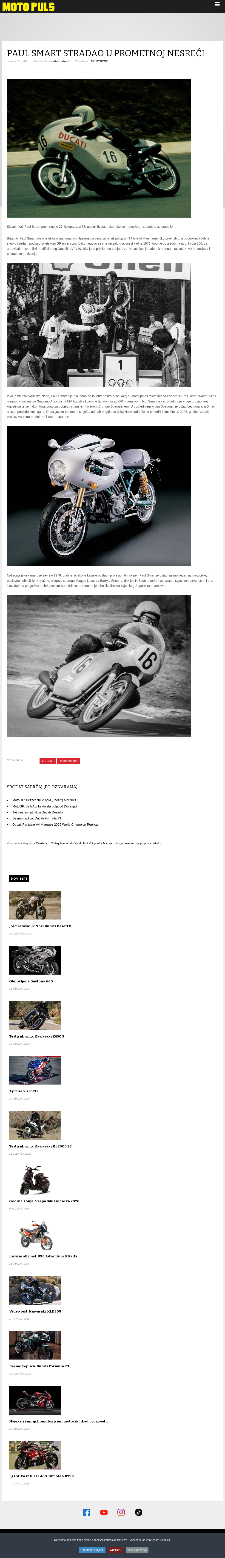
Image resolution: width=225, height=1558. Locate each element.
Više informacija (137, 1550)
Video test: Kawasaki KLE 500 (35, 1311)
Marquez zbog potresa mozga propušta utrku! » (132, 843)
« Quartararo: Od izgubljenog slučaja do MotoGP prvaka (68, 843)
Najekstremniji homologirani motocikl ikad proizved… (58, 1421)
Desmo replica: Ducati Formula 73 (36, 818)
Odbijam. (115, 1550)
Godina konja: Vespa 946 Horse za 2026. (44, 1201)
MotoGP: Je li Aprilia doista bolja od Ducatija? (44, 806)
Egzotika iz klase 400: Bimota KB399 (41, 1476)
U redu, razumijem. (91, 1550)
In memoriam (68, 761)
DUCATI (47, 761)
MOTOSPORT (100, 61)
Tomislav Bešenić (58, 61)
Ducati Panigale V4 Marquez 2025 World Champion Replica (55, 824)
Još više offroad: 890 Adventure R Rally (43, 1256)
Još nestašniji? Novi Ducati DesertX (37, 812)
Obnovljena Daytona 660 (31, 981)
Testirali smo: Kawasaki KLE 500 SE (40, 1146)
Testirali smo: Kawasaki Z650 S (36, 1036)
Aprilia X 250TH (23, 1091)
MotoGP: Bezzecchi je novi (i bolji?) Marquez (44, 800)
